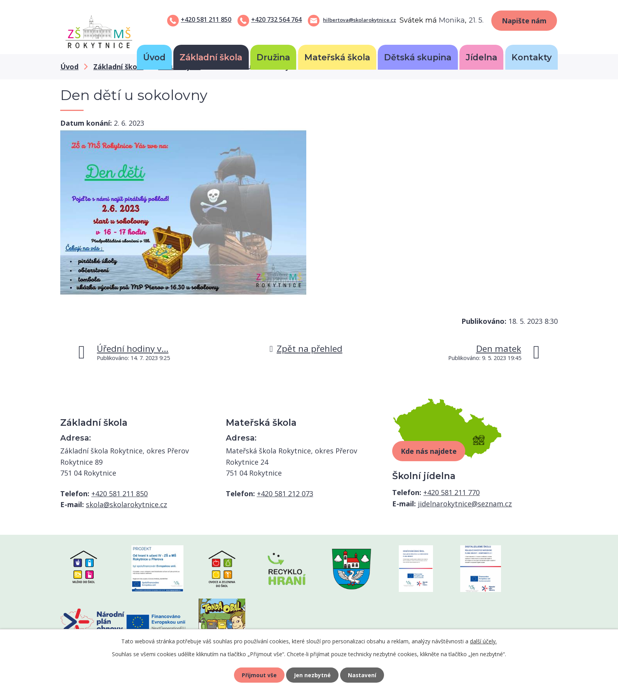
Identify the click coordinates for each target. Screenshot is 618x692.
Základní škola (211, 57)
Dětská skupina (417, 57)
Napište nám (524, 20)
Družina (273, 57)
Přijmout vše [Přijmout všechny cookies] (258, 674)
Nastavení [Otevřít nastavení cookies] (363, 674)
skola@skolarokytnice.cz (126, 504)
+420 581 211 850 (206, 19)
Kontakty (532, 57)
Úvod (154, 57)
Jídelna (481, 57)
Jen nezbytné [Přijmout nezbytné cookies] (312, 674)
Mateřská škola (337, 57)
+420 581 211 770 (451, 492)
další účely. (483, 640)
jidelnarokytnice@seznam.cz (465, 503)
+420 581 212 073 (285, 493)
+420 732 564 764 (276, 19)
